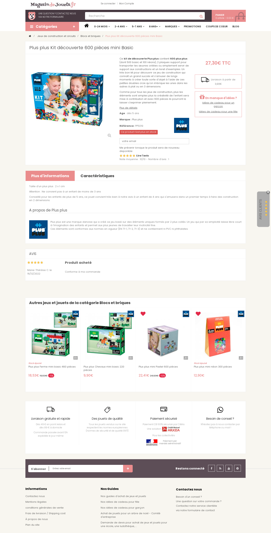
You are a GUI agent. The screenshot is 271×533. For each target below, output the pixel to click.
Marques (171, 26)
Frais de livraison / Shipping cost (45, 513)
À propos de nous (36, 519)
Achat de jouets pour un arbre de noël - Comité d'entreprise (130, 515)
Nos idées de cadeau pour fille (120, 502)
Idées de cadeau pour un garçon (218, 104)
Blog (235, 26)
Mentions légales (35, 502)
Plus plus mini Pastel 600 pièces (158, 366)
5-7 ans (137, 26)
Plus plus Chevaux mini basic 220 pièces (104, 368)
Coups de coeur (217, 26)
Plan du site (32, 525)
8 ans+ (153, 26)
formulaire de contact (201, 510)
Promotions (192, 26)
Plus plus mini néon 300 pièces (213, 366)
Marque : (125, 119)
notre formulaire (53, 16)
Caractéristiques (97, 175)
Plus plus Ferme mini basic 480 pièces (52, 366)
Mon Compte (126, 3)
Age (122, 113)
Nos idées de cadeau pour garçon (122, 507)
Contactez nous (35, 496)
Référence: (127, 126)
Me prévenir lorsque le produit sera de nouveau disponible (149, 149)
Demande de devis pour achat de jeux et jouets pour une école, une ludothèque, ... (134, 524)
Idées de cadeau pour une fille (218, 111)
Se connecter (108, 3)
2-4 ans (120, 26)
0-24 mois (100, 26)
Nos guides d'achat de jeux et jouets (123, 496)
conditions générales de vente (44, 507)
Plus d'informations (50, 175)
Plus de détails (128, 108)
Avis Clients (260, 209)
